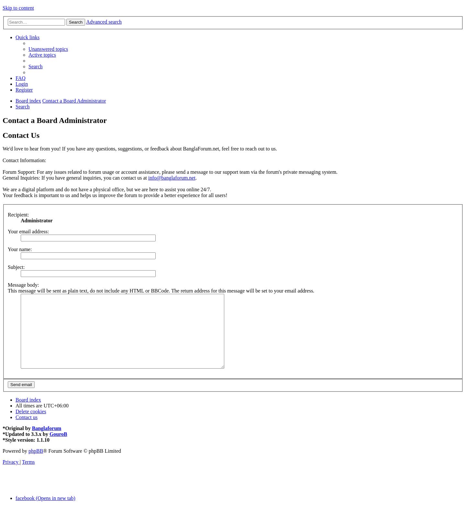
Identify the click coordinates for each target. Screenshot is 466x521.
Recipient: (18, 214)
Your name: (20, 249)
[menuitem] (48, 49)
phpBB (35, 465)
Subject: (16, 267)
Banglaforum (46, 443)
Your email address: (28, 231)
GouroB (58, 448)
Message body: (23, 285)
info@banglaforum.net (171, 178)
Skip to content (18, 8)
